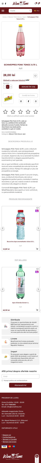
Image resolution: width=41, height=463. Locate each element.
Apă (24, 17)
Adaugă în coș (28, 87)
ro (35, 11)
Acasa (5, 17)
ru (38, 11)
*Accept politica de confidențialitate (15, 380)
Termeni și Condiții (10, 439)
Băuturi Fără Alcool (14, 17)
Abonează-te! (20, 385)
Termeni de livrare (9, 442)
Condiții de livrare (28, 95)
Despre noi (7, 435)
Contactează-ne (9, 437)
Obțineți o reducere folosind (16, 80)
